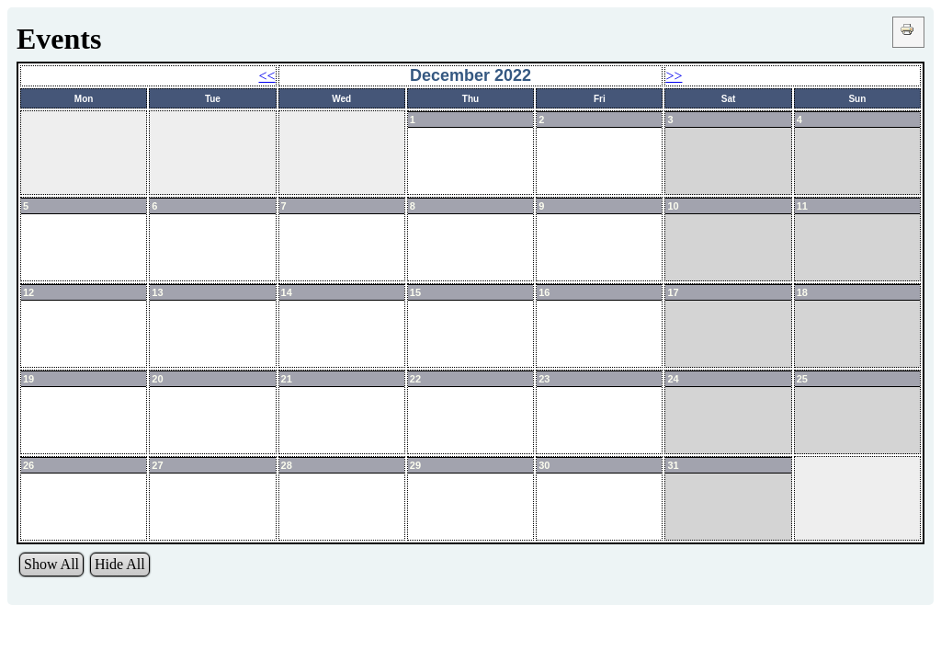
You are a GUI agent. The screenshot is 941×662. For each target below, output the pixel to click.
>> (673, 76)
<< (267, 76)
